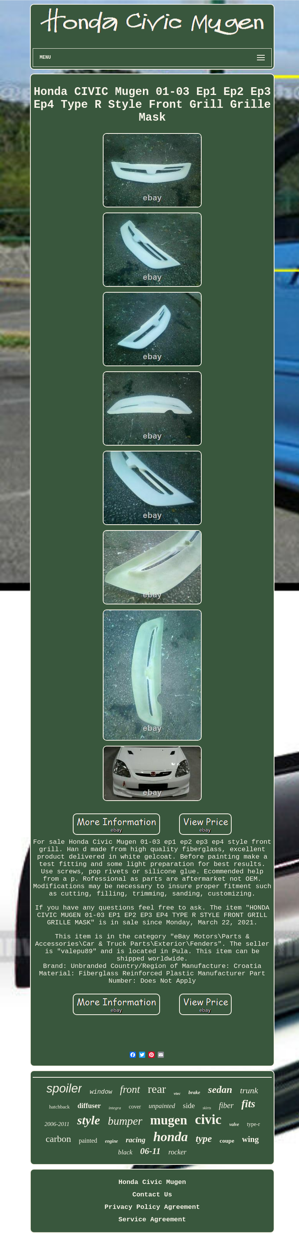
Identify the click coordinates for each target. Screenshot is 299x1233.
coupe (227, 1141)
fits (248, 1104)
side (189, 1105)
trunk (249, 1090)
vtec (177, 1093)
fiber (226, 1105)
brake (194, 1092)
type (203, 1138)
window (101, 1092)
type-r (253, 1124)
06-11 (150, 1151)
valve (234, 1124)
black (125, 1152)
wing (250, 1139)
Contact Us (152, 1194)
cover (135, 1107)
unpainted (162, 1106)
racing (136, 1140)
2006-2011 (56, 1124)
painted (88, 1140)
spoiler (64, 1088)
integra (115, 1107)
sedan (220, 1089)
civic (208, 1119)
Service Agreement (152, 1219)
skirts (206, 1108)
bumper (125, 1121)
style (88, 1120)
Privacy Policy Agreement (152, 1207)
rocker (177, 1152)
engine (111, 1141)
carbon (58, 1139)
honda (170, 1136)
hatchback (59, 1107)
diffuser (89, 1106)
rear (157, 1088)
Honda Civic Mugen (152, 1182)
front (130, 1089)
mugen (168, 1120)
